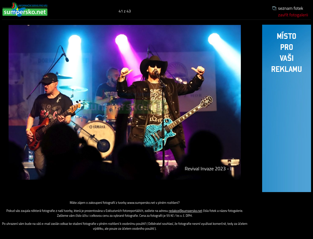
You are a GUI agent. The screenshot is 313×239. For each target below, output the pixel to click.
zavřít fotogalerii (293, 14)
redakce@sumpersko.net (185, 210)
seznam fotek (290, 8)
